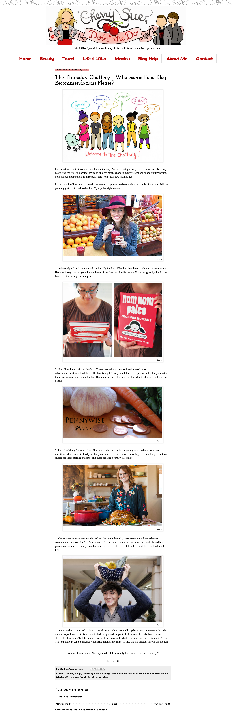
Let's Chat (117, 673)
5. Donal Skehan (64, 630)
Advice (69, 673)
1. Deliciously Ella (65, 268)
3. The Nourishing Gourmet (70, 450)
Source (159, 259)
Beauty (47, 58)
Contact (204, 58)
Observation (152, 673)
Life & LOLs (94, 58)
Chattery (88, 673)
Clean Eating (102, 673)
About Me (176, 58)
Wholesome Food (75, 677)
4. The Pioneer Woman (67, 538)
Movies (122, 58)
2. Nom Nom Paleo (65, 369)
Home (25, 58)
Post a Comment (70, 696)
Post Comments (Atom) (90, 709)
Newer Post (63, 703)
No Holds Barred (134, 673)
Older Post (162, 703)
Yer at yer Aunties (97, 677)
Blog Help (148, 58)
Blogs (78, 673)
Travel (68, 58)
